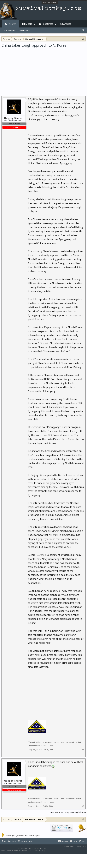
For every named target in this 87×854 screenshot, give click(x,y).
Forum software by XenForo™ (22, 850)
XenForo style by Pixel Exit (56, 850)
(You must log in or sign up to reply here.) (68, 812)
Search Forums (9, 30)
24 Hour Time (25, 841)
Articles (67, 23)
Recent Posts (24, 30)
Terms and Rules (67, 846)
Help (73, 841)
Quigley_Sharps (35, 749)
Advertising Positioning (27, 848)
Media (28, 23)
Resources (47, 23)
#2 (83, 806)
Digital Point (43, 848)
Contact (63, 841)
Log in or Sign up (49, 2)
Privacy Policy (80, 846)
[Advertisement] (43, 69)
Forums (12, 24)
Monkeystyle (9, 841)
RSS (82, 841)
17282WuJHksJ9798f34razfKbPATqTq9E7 (22, 835)
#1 (83, 749)
